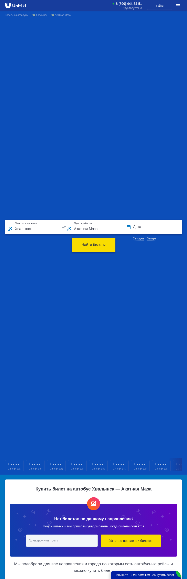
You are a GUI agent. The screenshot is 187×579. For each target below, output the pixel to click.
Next (181, 465)
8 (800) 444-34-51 (129, 4)
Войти (160, 5)
